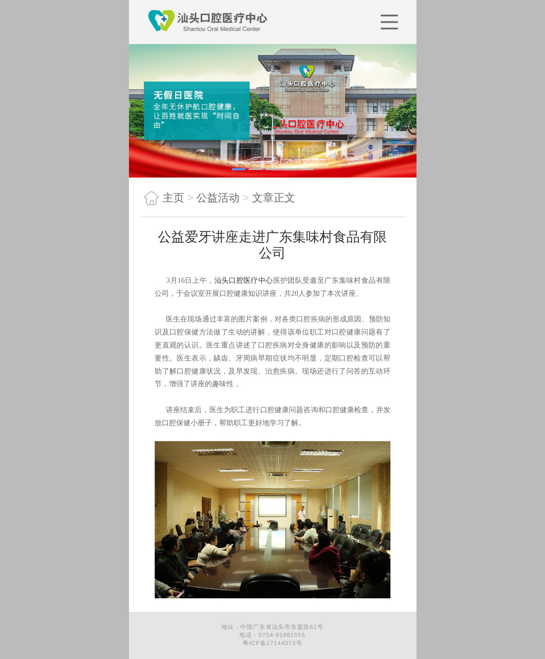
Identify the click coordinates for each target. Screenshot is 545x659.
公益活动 (217, 197)
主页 (162, 198)
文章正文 (273, 197)
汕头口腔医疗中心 (243, 280)
